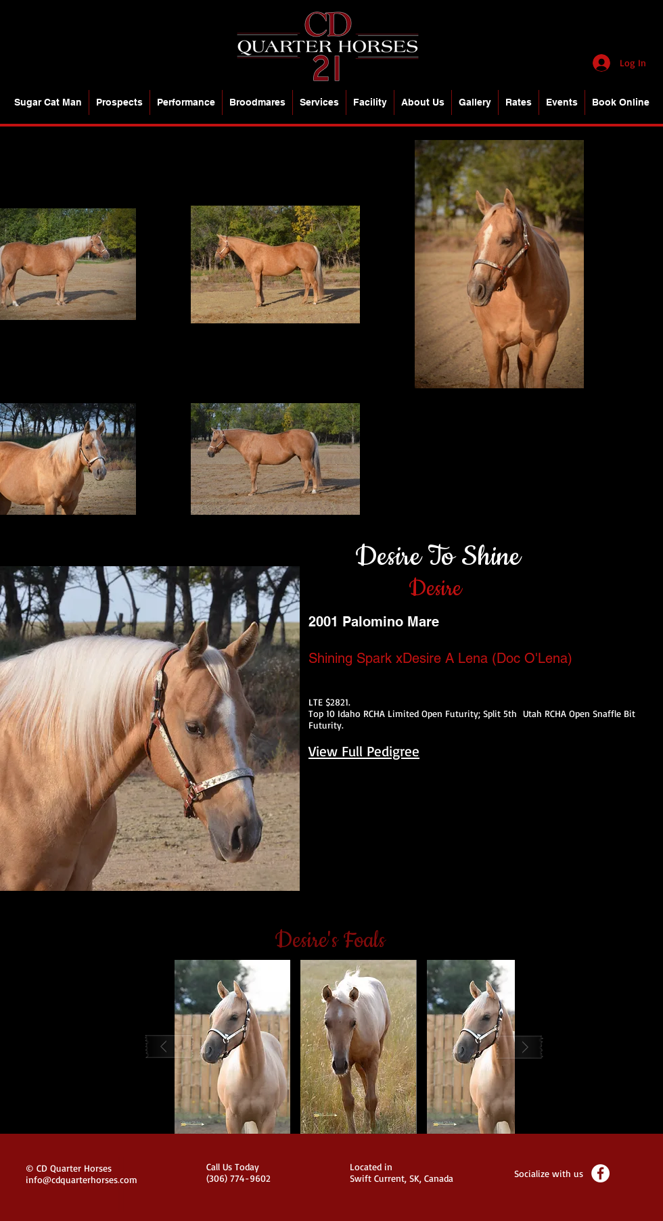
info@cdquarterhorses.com (81, 1179)
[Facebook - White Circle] (600, 1173)
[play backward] (170, 1047)
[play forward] (519, 1047)
